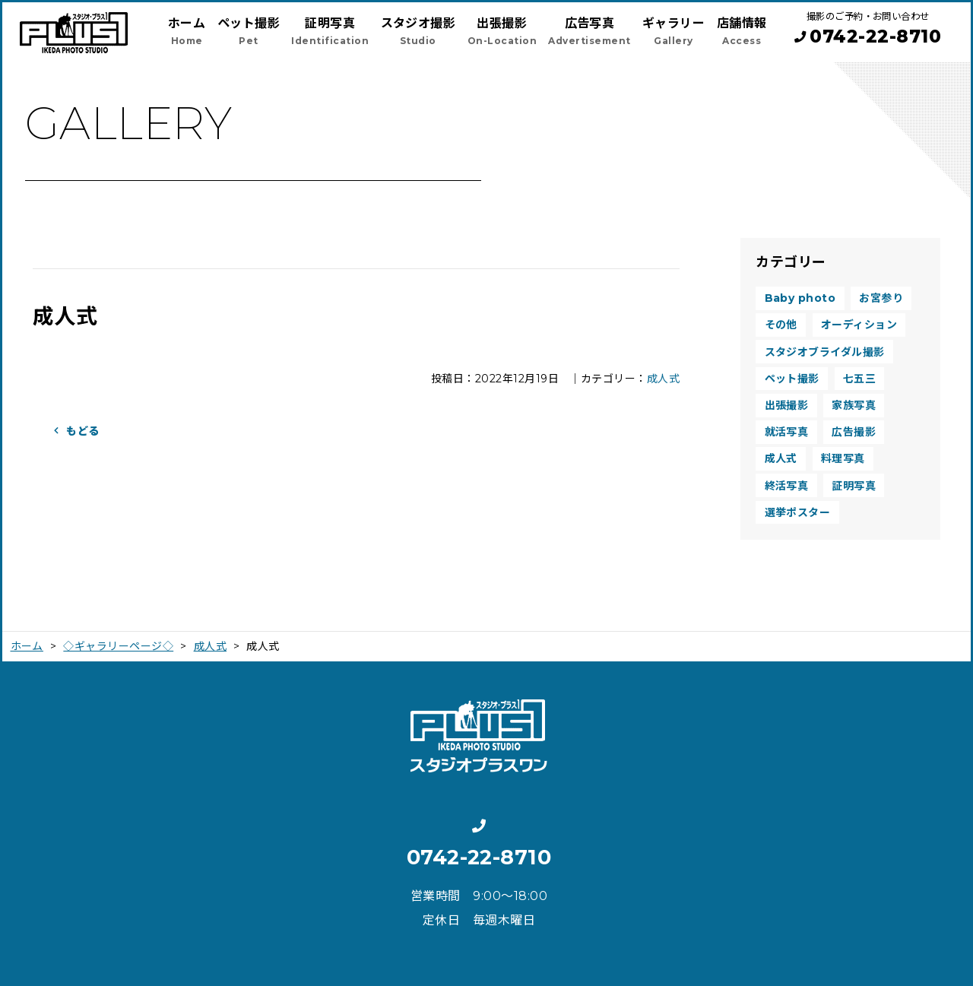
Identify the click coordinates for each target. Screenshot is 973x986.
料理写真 (843, 458)
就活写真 (787, 432)
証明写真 (854, 486)
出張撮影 (787, 405)
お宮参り (881, 298)
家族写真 (854, 405)
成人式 (663, 378)
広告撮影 (854, 432)
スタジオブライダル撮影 (825, 352)
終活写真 (787, 486)
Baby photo (800, 298)
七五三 (859, 378)
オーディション (859, 324)
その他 (781, 324)
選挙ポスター (798, 512)
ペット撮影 (792, 378)
